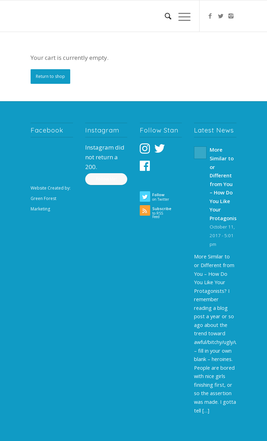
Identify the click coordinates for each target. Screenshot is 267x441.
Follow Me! (106, 179)
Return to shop (50, 76)
